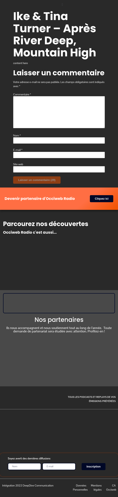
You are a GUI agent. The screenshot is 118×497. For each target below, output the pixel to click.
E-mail (17, 150)
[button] (88, 4)
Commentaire (22, 94)
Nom (17, 135)
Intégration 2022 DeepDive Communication (27, 485)
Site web (18, 164)
